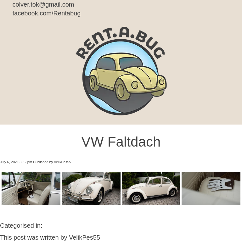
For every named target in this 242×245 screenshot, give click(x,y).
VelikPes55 (62, 162)
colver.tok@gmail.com (43, 4)
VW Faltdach (121, 141)
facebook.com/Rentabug (47, 13)
